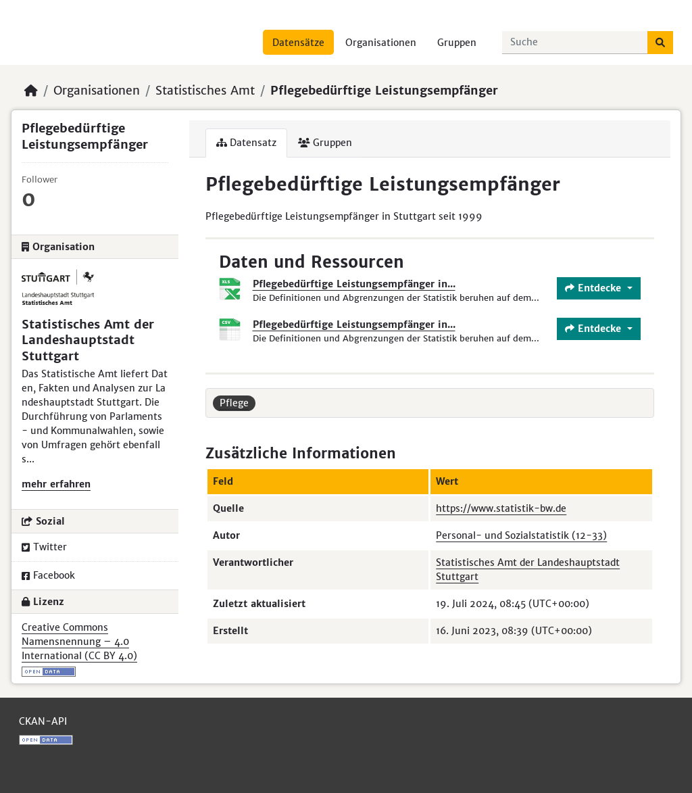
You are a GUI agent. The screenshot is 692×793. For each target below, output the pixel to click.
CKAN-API (43, 721)
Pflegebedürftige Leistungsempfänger (384, 90)
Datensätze (298, 43)
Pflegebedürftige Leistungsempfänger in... (354, 284)
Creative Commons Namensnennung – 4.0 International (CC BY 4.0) (79, 641)
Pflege (234, 403)
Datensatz (246, 143)
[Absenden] (660, 42)
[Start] (31, 90)
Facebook (48, 575)
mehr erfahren (56, 484)
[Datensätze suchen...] (575, 42)
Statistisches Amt (205, 90)
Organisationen (380, 43)
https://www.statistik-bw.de (501, 508)
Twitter (44, 547)
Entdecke (594, 288)
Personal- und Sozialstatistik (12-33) (521, 535)
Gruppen (456, 43)
